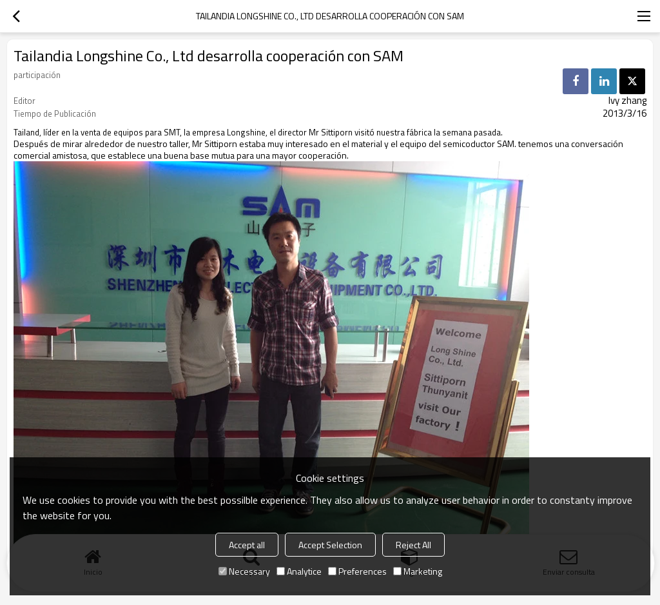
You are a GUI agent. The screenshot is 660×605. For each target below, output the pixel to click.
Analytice (299, 571)
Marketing (417, 571)
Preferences (357, 571)
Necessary (244, 571)
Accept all (247, 544)
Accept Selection (330, 544)
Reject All (413, 544)
